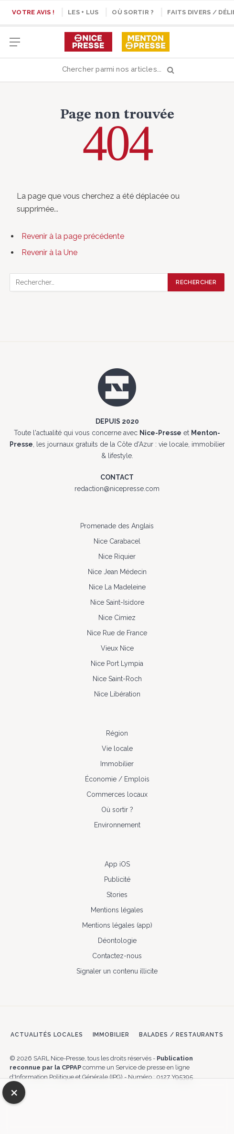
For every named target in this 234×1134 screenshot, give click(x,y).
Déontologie (117, 940)
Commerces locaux (117, 794)
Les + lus (83, 12)
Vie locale (117, 748)
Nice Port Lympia (117, 663)
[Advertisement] (117, 1105)
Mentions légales (117, 910)
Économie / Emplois (117, 779)
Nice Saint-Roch (117, 679)
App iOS (117, 864)
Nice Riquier (117, 556)
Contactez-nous (117, 956)
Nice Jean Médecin (117, 572)
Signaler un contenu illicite (117, 971)
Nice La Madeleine (117, 587)
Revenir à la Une (49, 252)
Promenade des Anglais (117, 526)
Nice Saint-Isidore (117, 602)
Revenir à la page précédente (72, 236)
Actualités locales (47, 1034)
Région (117, 733)
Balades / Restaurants (181, 1034)
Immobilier (117, 764)
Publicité (117, 879)
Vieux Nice (117, 648)
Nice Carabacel (117, 541)
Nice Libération (117, 694)
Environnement (117, 825)
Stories (117, 895)
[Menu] (15, 46)
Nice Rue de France (117, 633)
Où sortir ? (133, 12)
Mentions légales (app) (117, 925)
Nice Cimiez (117, 617)
